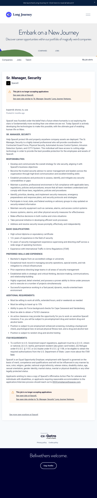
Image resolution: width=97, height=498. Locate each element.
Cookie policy (53, 443)
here (12, 354)
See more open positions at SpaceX (23, 415)
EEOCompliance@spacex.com (67, 382)
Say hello (48, 466)
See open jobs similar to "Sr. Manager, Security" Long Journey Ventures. (42, 99)
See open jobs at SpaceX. (23, 95)
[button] (94, 2)
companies (7, 60)
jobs (19, 60)
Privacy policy (42, 443)
